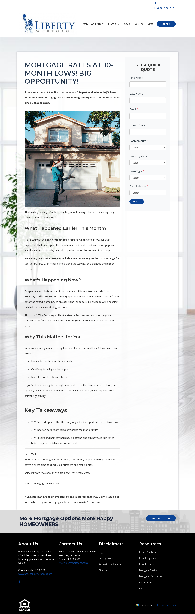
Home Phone (138, 125)
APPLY (166, 24)
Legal (101, 552)
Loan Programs (147, 558)
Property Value (139, 156)
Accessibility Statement (111, 564)
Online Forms (146, 582)
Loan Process (146, 564)
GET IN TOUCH (161, 518)
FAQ (141, 588)
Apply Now (97, 23)
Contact (140, 23)
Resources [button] (113, 23)
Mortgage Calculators (150, 576)
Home (85, 23)
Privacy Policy (106, 558)
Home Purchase (148, 552)
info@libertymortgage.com (73, 562)
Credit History (138, 186)
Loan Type (136, 171)
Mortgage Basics (148, 570)
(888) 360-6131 (165, 8)
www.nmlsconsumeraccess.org (35, 573)
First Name (137, 77)
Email (133, 109)
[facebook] (155, 2)
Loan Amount (138, 141)
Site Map (104, 570)
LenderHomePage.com (164, 604)
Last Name (137, 93)
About (127, 23)
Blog (151, 23)
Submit (136, 201)
